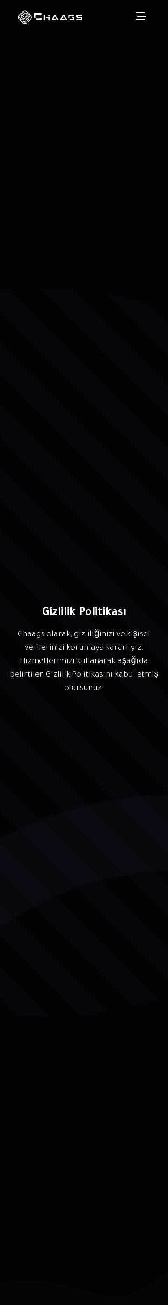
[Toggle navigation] (141, 17)
